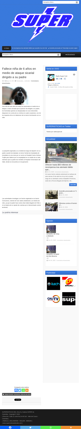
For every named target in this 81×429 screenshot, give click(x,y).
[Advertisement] (21, 181)
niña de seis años (26, 394)
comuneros (17, 394)
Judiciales (27, 81)
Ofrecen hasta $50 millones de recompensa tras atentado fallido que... (59, 167)
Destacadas (19, 81)
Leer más (73, 184)
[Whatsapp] (23, 390)
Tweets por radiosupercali (54, 131)
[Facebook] (16, 390)
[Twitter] (19, 390)
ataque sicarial (9, 394)
